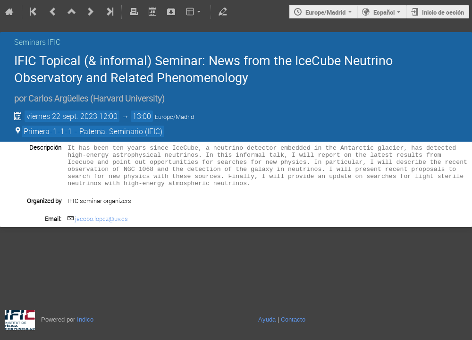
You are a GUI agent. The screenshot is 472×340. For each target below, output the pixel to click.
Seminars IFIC (37, 42)
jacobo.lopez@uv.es (101, 225)
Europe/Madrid (325, 12)
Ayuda (267, 319)
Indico (85, 319)
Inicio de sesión (443, 12)
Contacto (293, 319)
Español (384, 12)
